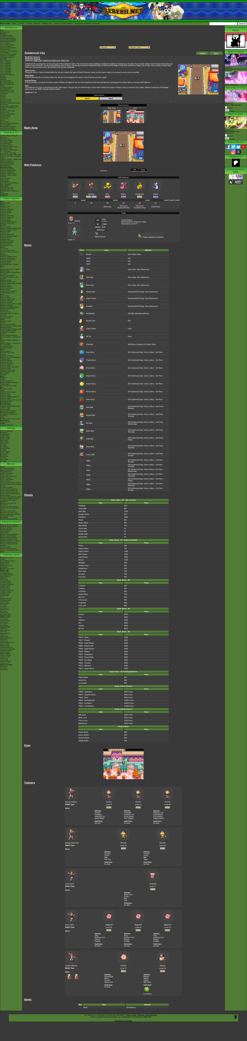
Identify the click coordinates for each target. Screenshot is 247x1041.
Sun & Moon (4, 249)
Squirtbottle (90, 313)
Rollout (146, 976)
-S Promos (3, 668)
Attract (146, 978)
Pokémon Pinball (5, 395)
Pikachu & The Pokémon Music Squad (10, 550)
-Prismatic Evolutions (6, 584)
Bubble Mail (82, 534)
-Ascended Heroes (6, 573)
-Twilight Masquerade (7, 591)
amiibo (2, 417)
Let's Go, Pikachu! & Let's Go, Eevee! (9, 252)
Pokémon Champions (7, 209)
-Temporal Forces (5, 592)
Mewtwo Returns (5, 475)
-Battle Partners (5, 646)
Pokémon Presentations (7, 114)
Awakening (82, 568)
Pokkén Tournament (6, 288)
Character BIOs (5, 434)
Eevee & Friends (5, 547)
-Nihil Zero (3, 631)
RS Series (3, 445)
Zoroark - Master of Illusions (9, 492)
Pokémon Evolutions (6, 172)
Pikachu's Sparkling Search (8, 542)
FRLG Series (4, 447)
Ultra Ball (89, 277)
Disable (98, 941)
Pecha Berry (91, 368)
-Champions (4, 93)
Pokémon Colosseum (7, 356)
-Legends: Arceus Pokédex (8, 51)
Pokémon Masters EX (7, 217)
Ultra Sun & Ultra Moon (7, 250)
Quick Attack (99, 818)
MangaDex (3, 432)
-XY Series (3, 606)
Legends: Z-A (4, 208)
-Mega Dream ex (5, 633)
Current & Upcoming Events (9, 123)
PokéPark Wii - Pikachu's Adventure (8, 333)
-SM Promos (4, 622)
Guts (103, 227)
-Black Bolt (3, 578)
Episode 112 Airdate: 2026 (232, 131)
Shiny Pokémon (5, 165)
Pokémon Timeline (6, 100)
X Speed (81, 586)
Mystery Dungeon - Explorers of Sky (10, 337)
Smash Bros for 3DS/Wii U (8, 291)
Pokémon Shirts (5, 117)
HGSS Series (4, 453)
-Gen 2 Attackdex (5, 62)
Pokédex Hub (47, 23)
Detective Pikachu (5, 261)
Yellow (2, 390)
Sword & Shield (5, 227)
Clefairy (123, 966)
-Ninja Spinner (4, 630)
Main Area (112, 108)
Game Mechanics (5, 89)
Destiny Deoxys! (5, 481)
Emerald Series (5, 448)
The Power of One (6, 471)
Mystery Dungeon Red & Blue (9, 367)
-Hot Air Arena (4, 644)
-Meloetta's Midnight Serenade (9, 498)
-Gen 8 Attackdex (5, 71)
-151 (1, 597)
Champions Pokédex (83, 23)
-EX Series (3, 611)
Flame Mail (82, 531)
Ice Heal (81, 574)
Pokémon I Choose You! (7, 511)
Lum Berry (148, 993)
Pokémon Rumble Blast (7, 308)
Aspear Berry (91, 384)
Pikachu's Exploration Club (8, 539)
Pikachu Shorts (11, 521)
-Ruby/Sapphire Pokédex (8, 38)
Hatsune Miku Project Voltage (9, 106)
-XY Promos (4, 624)
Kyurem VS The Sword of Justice (10, 497)
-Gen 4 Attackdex (5, 65)
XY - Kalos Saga (5, 151)
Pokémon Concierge (6, 187)
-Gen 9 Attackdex (5, 73)
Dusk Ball (89, 439)
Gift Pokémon (134, 171)
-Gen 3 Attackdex (5, 63)
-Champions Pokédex (7, 57)
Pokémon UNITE (5, 219)
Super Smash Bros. (6, 401)
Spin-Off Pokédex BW (7, 84)
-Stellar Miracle (5, 652)
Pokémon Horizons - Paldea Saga (11, 159)
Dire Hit (81, 597)
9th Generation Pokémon (8, 126)
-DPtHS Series (4, 609)
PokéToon (3, 176)
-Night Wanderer (5, 653)
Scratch (98, 813)
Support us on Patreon (123, 1021)
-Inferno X (3, 635)
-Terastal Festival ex (6, 647)
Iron (79, 617)
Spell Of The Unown (6, 473)
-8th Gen (3, 96)
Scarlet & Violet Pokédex (63, 23)
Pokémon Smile (5, 239)
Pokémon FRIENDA (6, 425)
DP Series (3, 450)
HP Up (88, 336)
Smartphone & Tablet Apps (8, 414)
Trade (123, 213)
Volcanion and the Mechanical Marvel (9, 508)
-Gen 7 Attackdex (5, 70)
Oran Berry (90, 352)
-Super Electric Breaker (7, 649)
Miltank (162, 966)
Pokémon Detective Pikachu (9, 519)
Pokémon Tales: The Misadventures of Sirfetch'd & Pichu (9, 190)
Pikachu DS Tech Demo (7, 370)
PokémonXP (4, 104)
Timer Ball (90, 447)
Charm (126, 896)
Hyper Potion (83, 551)
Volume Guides (5, 439)
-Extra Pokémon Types (7, 561)
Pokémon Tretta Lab (6, 300)
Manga (11, 428)
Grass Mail (82, 528)
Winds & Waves (5, 203)
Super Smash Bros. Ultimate (9, 264)
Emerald (3, 354)
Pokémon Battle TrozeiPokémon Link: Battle (10, 273)
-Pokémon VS (4, 663)
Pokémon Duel (4, 289)
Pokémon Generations (7, 169)
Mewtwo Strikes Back (7, 470)
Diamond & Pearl (5, 321)
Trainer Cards (4, 562)
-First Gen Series (5, 614)
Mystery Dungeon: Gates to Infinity (11, 304)
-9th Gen (3, 95)
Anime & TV (11, 132)
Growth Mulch (83, 738)
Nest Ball (89, 407)
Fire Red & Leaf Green (7, 352)
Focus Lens (82, 720)
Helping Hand (158, 818)
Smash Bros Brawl (6, 348)
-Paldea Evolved (5, 600)
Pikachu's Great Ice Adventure (9, 540)
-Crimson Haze (5, 657)
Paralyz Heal (83, 565)
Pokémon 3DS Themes (7, 412)
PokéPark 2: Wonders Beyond (9, 307)
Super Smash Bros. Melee (8, 386)
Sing (96, 935)
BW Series (3, 454)
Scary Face (128, 895)
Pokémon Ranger (5, 365)
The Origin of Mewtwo (7, 468)
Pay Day (107, 859)
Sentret (109, 802)
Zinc (80, 623)
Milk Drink (147, 982)
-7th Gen (3, 98)
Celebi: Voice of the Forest (8, 476)
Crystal (2, 379)
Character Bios (5, 139)
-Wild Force (3, 658)
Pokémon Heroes (5, 478)
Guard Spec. (83, 594)
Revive (81, 560)
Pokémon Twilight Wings (8, 170)
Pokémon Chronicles (6, 161)
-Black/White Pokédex (7, 41)
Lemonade (82, 683)
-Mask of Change (5, 655)
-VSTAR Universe (5, 661)
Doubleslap (108, 976)
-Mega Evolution (5, 576)
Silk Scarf (82, 715)
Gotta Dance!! (4, 533)
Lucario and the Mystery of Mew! (10, 483)
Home (14, 23)
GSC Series (4, 443)
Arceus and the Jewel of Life (9, 490)
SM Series (3, 461)
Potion (80, 546)
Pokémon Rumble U (6, 302)
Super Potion (91, 298)
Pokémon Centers (5, 101)
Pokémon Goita (5, 422)
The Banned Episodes (7, 164)
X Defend (82, 591)
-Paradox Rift (4, 595)
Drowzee (160, 237)
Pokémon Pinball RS (6, 363)
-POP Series (4, 625)
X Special (82, 603)
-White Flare (4, 579)
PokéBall (81, 506)
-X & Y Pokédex (5, 43)
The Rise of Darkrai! (6, 487)
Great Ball (82, 508)
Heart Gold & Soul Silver (8, 324)
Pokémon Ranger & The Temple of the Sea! (11, 485)
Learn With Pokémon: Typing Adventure (9, 314)
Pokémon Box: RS (6, 362)
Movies (11, 464)
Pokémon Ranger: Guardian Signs (11, 326)
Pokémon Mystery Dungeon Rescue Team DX (9, 237)
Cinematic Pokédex (6, 87)
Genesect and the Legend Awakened (8, 500)
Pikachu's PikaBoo (6, 529)
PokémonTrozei (5, 368)
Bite (105, 857)
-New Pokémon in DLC (7, 128)
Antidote (89, 306)
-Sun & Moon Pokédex (7, 45)
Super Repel (83, 523)
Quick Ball (90, 431)
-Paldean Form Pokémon (8, 130)
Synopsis (229, 136)
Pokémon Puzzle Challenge (9, 382)
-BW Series (3, 608)
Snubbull (152, 884)
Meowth (124, 843)
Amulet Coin (90, 321)
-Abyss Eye (3, 628)
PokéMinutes (4, 180)
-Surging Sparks (5, 586)
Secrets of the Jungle (7, 516)
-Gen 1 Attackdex (5, 60)
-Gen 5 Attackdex (5, 67)
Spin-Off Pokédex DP (7, 82)
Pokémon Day (4, 112)
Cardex (2, 85)
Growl (106, 855)
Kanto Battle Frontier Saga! (8, 147)
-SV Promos (4, 619)
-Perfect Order (4, 572)
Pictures (229, 111)
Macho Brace (100, 236)
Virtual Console (5, 409)
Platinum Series (5, 451)
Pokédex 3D (4, 310)
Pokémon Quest (5, 263)
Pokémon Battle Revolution (8, 335)
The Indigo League (6, 140)
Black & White (4, 296)
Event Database (5, 125)
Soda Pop (82, 680)
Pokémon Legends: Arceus (8, 230)
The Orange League (6, 142)
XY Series (3, 458)
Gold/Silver (3, 378)
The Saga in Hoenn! (6, 145)
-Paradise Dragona (6, 650)
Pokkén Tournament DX (7, 260)
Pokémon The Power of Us (8, 512)
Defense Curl (100, 816)
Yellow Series (4, 442)
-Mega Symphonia (6, 638)
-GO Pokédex (4, 52)
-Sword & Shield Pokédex (8, 48)
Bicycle (89, 254)
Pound (97, 939)
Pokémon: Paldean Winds (8, 175)
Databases (11, 27)
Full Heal (81, 577)
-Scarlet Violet (4, 602)
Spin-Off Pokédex (5, 81)
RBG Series (4, 440)
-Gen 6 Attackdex (5, 68)
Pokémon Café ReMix (7, 215)
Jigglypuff (108, 925)
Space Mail (82, 537)
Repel (80, 520)
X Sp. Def (82, 605)
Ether (88, 269)
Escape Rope (83, 514)
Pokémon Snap (5, 393)
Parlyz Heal (90, 292)
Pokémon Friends (5, 212)
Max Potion (82, 554)
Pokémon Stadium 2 (6, 381)
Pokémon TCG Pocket (7, 223)
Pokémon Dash (5, 359)
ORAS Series (4, 459)
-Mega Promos (4, 617)
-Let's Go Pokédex (6, 46)
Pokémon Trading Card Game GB (10, 400)
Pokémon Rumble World (7, 282)
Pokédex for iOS (5, 318)
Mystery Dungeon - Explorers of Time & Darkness (10, 344)
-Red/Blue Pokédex (6, 35)
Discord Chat (4, 122)
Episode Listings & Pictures (8, 136)
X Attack (81, 588)
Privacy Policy (131, 1015)
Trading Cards (11, 554)
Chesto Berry (91, 360)
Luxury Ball (90, 454)
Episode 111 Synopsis (233, 106)
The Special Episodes (7, 162)
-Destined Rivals (5, 581)
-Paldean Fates (5, 594)
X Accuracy (82, 600)
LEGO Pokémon (5, 115)
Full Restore (83, 557)
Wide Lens (82, 718)
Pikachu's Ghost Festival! (8, 536)
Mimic (106, 978)
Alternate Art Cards (6, 565)
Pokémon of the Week (7, 92)
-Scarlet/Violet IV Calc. (7, 90)
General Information (6, 431)
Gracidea (89, 344)
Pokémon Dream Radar (7, 299)
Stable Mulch (83, 741)
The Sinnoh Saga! (5, 148)
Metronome (82, 723)
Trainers (202, 53)
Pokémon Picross (5, 285)
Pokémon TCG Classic (7, 568)
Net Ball (89, 423)
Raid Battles (4, 567)
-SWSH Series (4, 603)
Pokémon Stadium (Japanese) (9, 397)
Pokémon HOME (5, 231)
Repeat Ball (90, 415)
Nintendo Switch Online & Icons (10, 419)
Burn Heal (90, 285)
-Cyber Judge (4, 660)
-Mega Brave (4, 636)
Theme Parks (4, 118)
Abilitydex (3, 79)
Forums (21, 23)
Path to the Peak (5, 178)
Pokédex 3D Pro (5, 312)
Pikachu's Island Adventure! (8, 537)
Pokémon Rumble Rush (7, 258)
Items (216, 53)
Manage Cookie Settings (147, 1015)
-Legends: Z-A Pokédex (7, 56)
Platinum (3, 323)
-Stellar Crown (4, 587)
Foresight (98, 815)
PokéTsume (4, 195)
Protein (81, 614)
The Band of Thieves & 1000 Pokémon (9, 277)
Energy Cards (4, 564)
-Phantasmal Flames (6, 575)
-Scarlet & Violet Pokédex (8, 54)
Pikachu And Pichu (6, 528)
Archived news (4, 32)
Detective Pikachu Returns (8, 222)
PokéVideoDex (4, 181)
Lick (125, 900)
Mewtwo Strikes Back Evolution (10, 514)
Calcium (81, 620)
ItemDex (3, 76)
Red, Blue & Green (6, 389)
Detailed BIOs (4, 436)
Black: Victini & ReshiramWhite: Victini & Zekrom (10, 494)
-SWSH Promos (5, 620)
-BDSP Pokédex (5, 49)
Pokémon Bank (5, 271)
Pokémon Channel (6, 360)
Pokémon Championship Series (10, 103)
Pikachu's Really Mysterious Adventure (9, 544)
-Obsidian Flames (5, 598)
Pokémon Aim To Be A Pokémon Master (10, 157)
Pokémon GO (4, 214)
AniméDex (3, 137)
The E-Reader (4, 373)
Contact (29, 23)
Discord (37, 23)
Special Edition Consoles (8, 411)
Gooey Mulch (83, 735)
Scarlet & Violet (5, 206)
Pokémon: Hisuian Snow (8, 173)
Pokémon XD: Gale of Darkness (10, 357)
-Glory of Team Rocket (7, 642)
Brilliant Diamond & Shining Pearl (10, 228)
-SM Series (3, 605)
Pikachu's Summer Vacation (9, 525)
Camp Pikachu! (5, 531)
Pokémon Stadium (6, 398)
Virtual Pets (3, 415)
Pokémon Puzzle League (8, 392)
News (2, 30)
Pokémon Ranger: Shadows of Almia (9, 340)
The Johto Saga (5, 143)
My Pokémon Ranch (6, 346)
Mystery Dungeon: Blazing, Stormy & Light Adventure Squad (11, 329)
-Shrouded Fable (5, 589)
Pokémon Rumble (5, 327)
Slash (146, 859)
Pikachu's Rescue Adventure (9, 526)
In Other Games (5, 408)
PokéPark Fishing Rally (7, 371)
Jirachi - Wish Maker (6, 479)
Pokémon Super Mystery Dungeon (11, 283)
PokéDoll (81, 517)
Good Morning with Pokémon (9, 183)
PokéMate (3, 374)
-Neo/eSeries (4, 613)
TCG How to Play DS (7, 316)
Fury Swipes (129, 818)
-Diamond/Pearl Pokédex (8, 40)
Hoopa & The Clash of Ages (9, 506)
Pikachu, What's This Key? (8, 548)
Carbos (81, 626)
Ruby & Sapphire (5, 351)
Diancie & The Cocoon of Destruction (8, 504)
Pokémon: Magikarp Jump (8, 256)
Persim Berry (91, 392)
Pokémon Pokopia (6, 211)
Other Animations (5, 184)
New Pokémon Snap (6, 242)
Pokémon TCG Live (6, 245)
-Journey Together (5, 583)
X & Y (2, 267)
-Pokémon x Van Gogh (7, 111)
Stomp (146, 980)
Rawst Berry (90, 376)
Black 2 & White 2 (5, 297)
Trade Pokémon (142, 171)
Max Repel (82, 525)
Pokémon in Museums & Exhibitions (8, 108)
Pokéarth (95, 23)
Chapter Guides (5, 437)
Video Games (11, 198)
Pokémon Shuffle (5, 280)
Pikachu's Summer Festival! (9, 534)
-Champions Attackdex (7, 74)
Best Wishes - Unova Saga (8, 150)
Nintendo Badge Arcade (7, 293)
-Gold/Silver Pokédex (7, 37)
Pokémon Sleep (5, 220)
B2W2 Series (4, 456)
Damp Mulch (83, 732)
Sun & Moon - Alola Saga (8, 153)
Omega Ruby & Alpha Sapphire (10, 269)
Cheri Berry (90, 399)
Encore (107, 980)
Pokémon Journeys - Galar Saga (10, 154)
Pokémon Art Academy (7, 275)
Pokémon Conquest (6, 305)
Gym (135, 108)
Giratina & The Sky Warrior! (8, 489)
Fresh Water (83, 677)
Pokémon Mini (4, 384)
